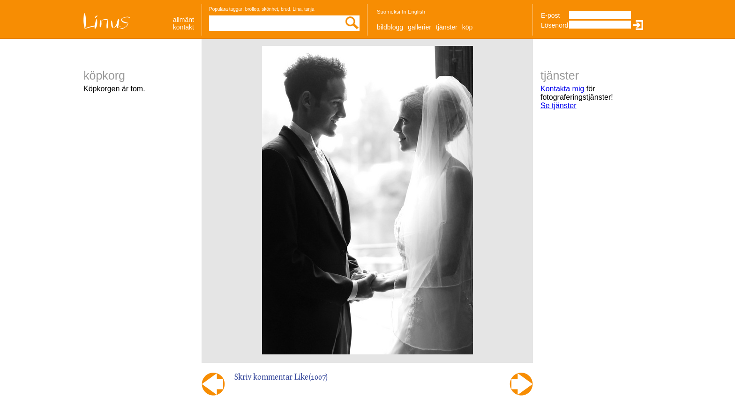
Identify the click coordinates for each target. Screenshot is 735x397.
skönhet (270, 9)
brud (285, 9)
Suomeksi (388, 12)
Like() (311, 376)
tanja (309, 9)
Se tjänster (558, 106)
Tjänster (447, 27)
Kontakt (183, 27)
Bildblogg (390, 27)
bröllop (252, 9)
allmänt (183, 19)
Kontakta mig (562, 89)
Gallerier (419, 27)
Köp (467, 27)
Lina (296, 9)
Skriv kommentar (263, 376)
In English (413, 12)
